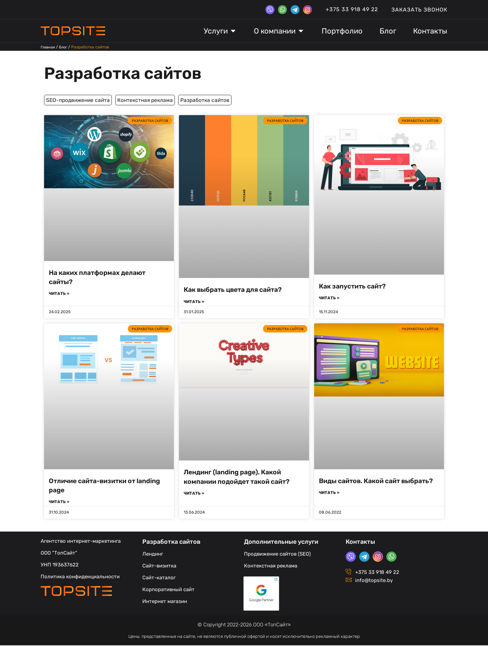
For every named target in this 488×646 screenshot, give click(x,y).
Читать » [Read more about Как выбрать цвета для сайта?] (194, 301)
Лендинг (152, 555)
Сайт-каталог (159, 578)
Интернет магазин (164, 602)
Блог (65, 47)
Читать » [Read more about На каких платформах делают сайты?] (59, 294)
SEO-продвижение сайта (83, 100)
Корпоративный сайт (168, 590)
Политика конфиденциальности (80, 577)
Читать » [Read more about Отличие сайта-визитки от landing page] (59, 502)
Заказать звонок (419, 9)
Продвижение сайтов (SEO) (277, 555)
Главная (49, 47)
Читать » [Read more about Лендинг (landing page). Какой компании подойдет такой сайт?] (194, 494)
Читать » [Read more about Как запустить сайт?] (329, 298)
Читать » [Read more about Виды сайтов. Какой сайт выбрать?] (329, 502)
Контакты (360, 542)
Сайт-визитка (159, 566)
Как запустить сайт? (355, 285)
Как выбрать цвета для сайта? (237, 289)
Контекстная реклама (159, 100)
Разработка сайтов (142, 72)
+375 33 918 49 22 (352, 9)
